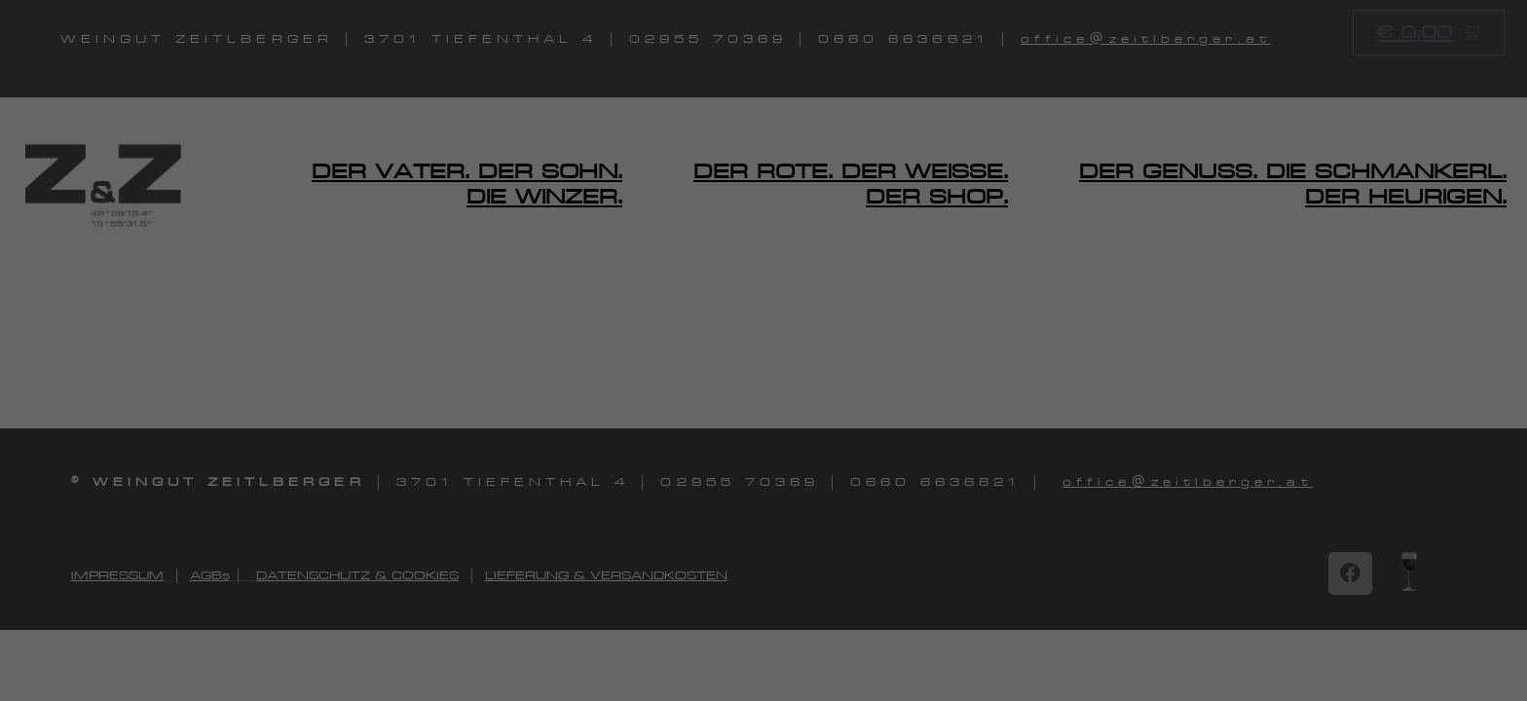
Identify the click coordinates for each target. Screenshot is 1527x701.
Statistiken (828, 177)
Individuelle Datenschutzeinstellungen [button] (764, 677)
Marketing (828, 278)
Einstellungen (613, 322)
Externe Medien (845, 395)
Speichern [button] (950, 562)
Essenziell (826, 78)
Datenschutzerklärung (593, 302)
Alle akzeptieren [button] (576, 562)
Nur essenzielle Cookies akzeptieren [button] (764, 619)
